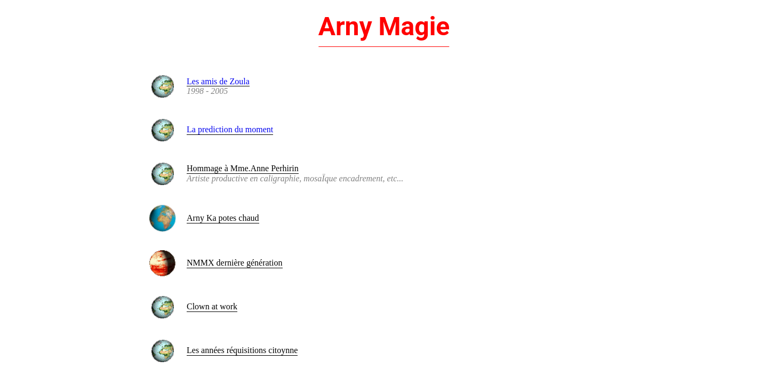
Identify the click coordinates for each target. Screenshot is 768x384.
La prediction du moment (230, 129)
